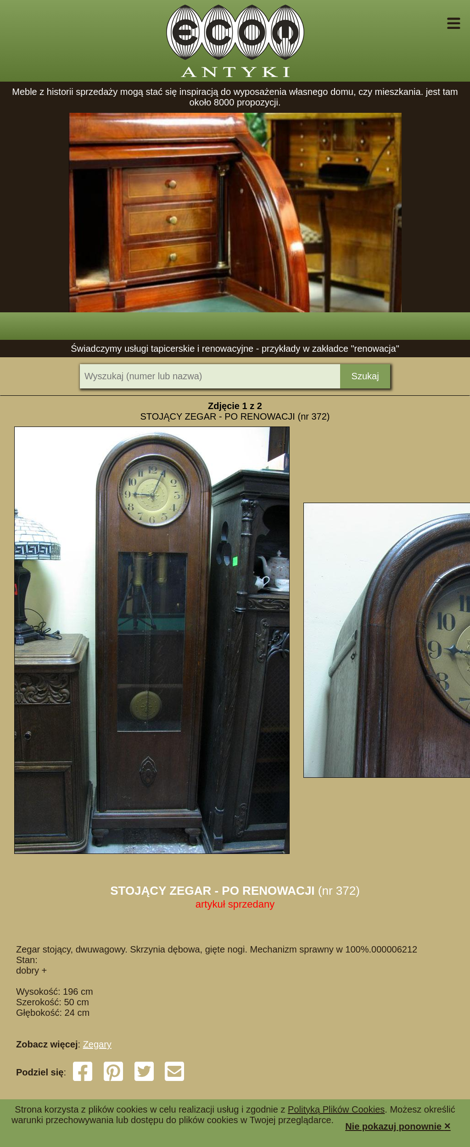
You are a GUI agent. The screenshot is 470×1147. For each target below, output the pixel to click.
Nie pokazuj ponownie (398, 1125)
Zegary (97, 1044)
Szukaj (365, 376)
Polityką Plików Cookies (336, 1109)
